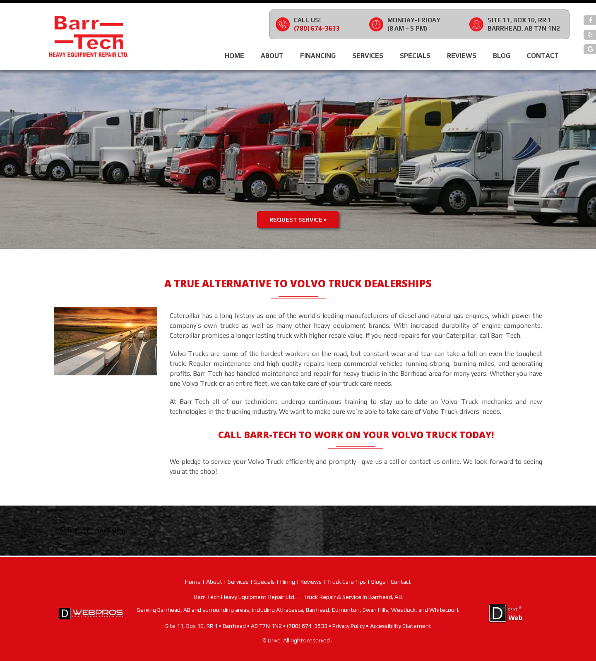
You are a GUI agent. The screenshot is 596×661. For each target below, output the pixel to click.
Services (367, 56)
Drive (274, 640)
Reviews (461, 56)
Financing (318, 56)
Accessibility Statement (400, 626)
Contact (543, 56)
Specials (415, 56)
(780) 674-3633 (317, 28)
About (272, 56)
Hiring (287, 581)
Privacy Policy (348, 626)
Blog (501, 56)
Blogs (378, 581)
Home (234, 56)
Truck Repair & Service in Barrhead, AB (352, 596)
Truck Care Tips (346, 581)
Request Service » (298, 219)
